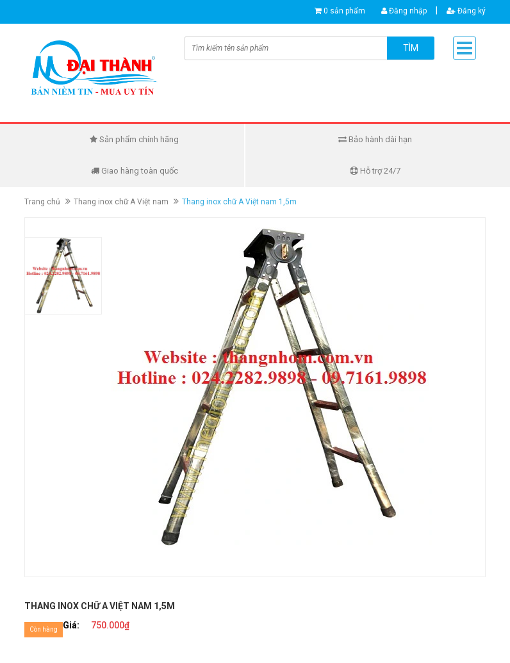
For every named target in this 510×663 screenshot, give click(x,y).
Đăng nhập (404, 10)
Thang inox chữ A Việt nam (121, 201)
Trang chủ (42, 201)
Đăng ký (466, 10)
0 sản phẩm (344, 10)
